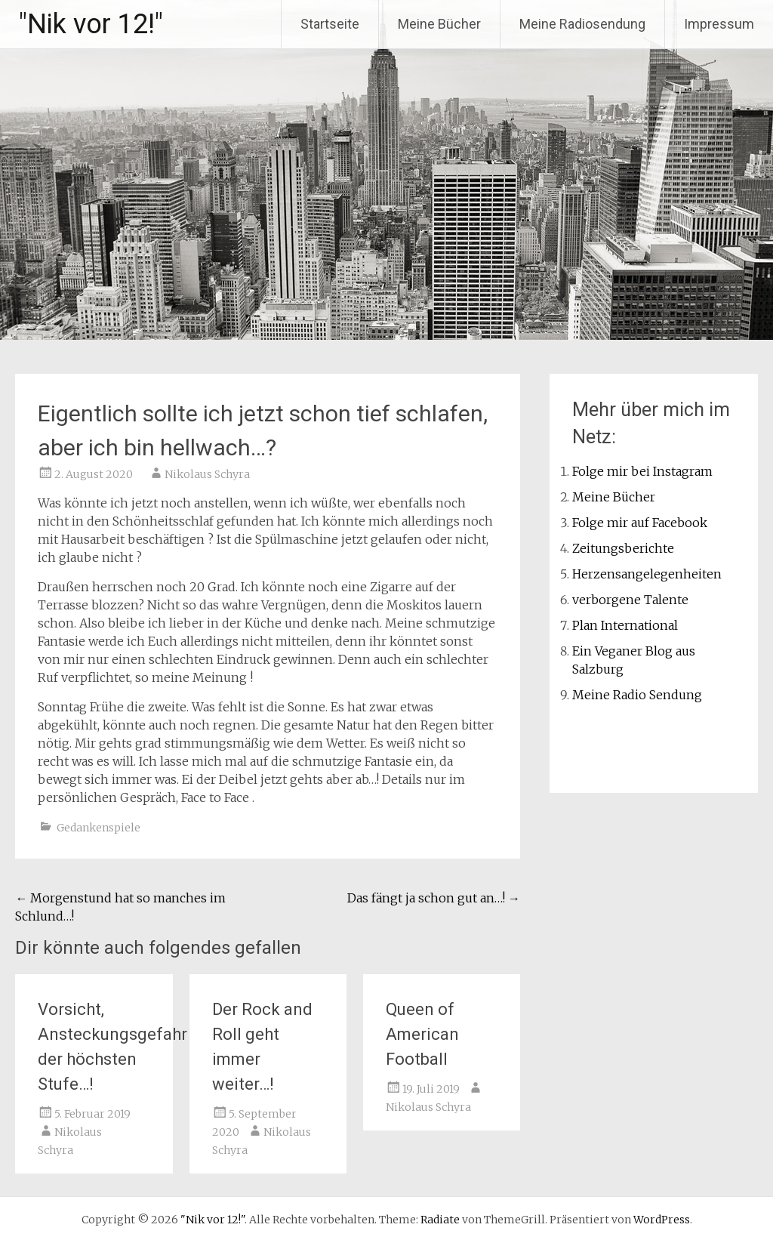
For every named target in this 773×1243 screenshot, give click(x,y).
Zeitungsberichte (623, 548)
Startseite (329, 24)
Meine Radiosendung (582, 24)
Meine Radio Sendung (637, 694)
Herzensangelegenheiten (647, 573)
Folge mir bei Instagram (642, 471)
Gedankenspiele (98, 827)
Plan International (625, 625)
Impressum (719, 24)
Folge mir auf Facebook (639, 522)
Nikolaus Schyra (207, 474)
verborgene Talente (630, 599)
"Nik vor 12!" (91, 24)
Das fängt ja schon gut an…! (433, 897)
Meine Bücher (439, 24)
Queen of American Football (422, 1034)
